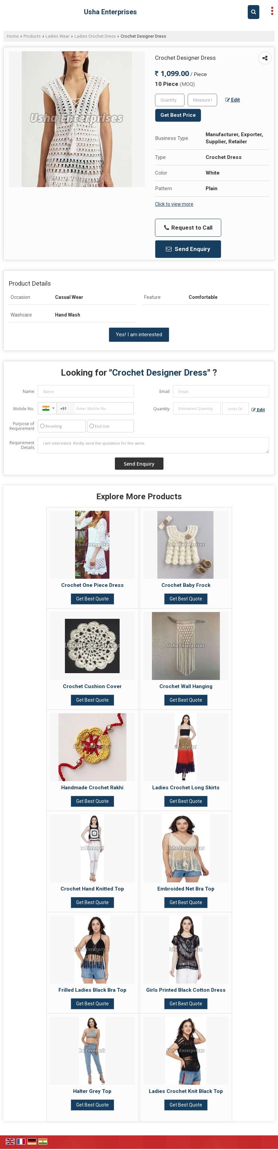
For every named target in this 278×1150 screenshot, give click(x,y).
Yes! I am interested (139, 334)
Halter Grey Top (92, 1091)
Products (32, 36)
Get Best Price (178, 115)
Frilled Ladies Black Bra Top (92, 990)
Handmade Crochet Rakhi (92, 788)
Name (28, 391)
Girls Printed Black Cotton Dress (186, 990)
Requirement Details (22, 445)
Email (164, 391)
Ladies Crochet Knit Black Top (186, 1091)
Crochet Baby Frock (185, 585)
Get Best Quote (92, 598)
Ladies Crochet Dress (95, 36)
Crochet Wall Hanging (185, 686)
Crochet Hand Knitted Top (92, 889)
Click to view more (174, 204)
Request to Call (188, 227)
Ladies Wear (57, 36)
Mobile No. (23, 409)
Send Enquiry (188, 249)
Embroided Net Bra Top (185, 889)
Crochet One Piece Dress (92, 585)
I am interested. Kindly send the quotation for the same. (153, 445)
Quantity (161, 409)
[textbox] (202, 100)
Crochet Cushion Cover (92, 686)
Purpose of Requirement (22, 426)
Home (13, 36)
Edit (232, 100)
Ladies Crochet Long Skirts (186, 788)
